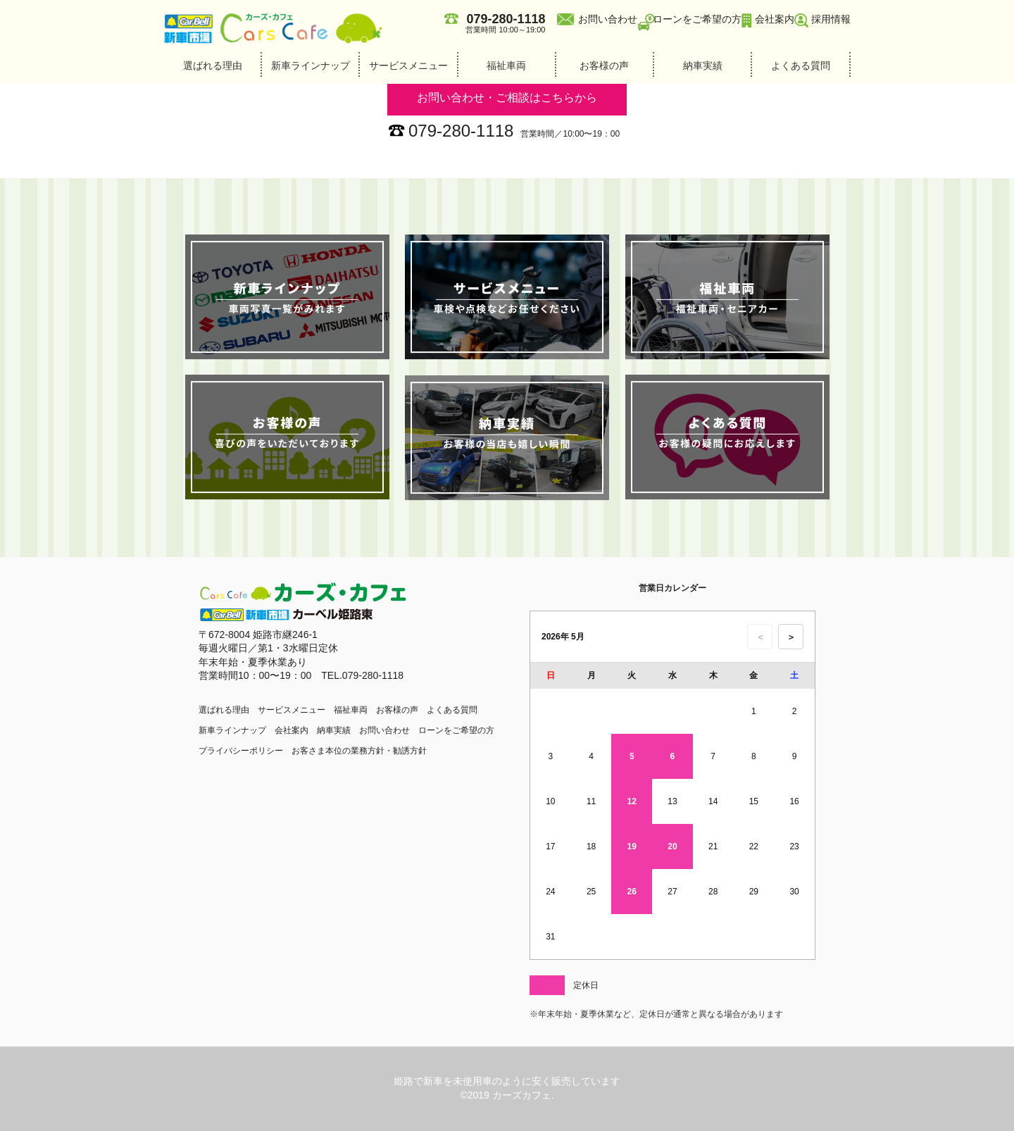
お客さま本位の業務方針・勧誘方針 (359, 751)
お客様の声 (604, 65)
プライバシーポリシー (241, 751)
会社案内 (774, 19)
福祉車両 (506, 65)
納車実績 (702, 65)
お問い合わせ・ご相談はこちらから (507, 98)
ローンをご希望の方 (697, 19)
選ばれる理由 (212, 65)
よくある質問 (800, 65)
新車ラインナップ (310, 65)
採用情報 (831, 19)
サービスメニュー (408, 65)
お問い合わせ (607, 19)
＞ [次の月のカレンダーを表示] (791, 637)
